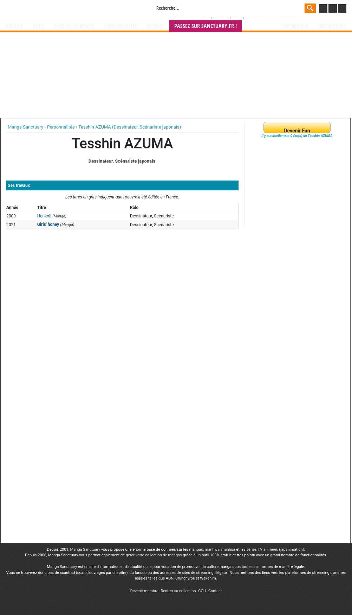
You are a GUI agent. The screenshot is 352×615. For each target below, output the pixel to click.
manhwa (212, 549)
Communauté (120, 26)
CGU (202, 591)
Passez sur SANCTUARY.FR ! (205, 26)
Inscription (332, 26)
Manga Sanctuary (85, 549)
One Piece (221, 16)
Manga (61, 9)
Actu (38, 26)
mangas (196, 549)
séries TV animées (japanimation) (275, 549)
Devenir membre (144, 591)
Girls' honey (48, 224)
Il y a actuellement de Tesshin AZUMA (296, 136)
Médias (155, 26)
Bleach (237, 16)
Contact (215, 591)
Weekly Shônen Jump (192, 16)
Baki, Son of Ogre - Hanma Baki (271, 16)
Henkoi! (44, 216)
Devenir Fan (297, 130)
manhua (228, 549)
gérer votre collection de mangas (154, 555)
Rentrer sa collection (178, 591)
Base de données (74, 26)
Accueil (14, 26)
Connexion (294, 26)
